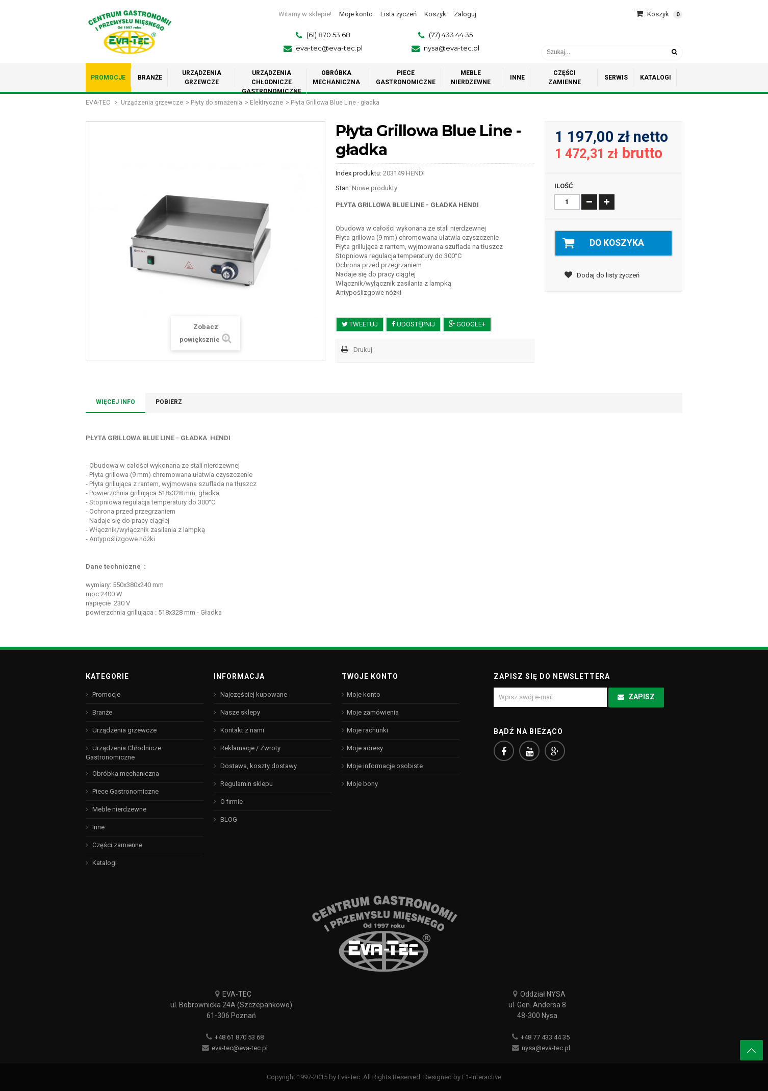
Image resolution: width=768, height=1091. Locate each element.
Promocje (105, 694)
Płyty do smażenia (216, 102)
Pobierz (169, 401)
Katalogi (104, 863)
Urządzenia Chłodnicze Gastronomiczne (123, 752)
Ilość (563, 186)
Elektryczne (266, 102)
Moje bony (362, 784)
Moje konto (363, 694)
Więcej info (115, 401)
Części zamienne (116, 845)
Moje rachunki (367, 730)
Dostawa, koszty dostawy (258, 766)
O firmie (231, 801)
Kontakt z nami (241, 730)
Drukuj (362, 349)
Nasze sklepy (239, 712)
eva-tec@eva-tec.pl (329, 48)
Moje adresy (365, 748)
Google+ (467, 324)
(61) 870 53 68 (328, 35)
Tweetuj (360, 324)
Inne (98, 827)
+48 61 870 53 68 (239, 1037)
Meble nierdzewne (118, 809)
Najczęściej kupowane (253, 694)
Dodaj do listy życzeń (607, 275)
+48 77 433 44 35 (545, 1037)
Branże (101, 712)
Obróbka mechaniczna (125, 773)
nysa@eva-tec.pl (451, 48)
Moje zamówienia (373, 712)
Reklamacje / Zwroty (249, 748)
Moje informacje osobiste (385, 766)
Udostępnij (413, 324)
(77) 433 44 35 (451, 35)
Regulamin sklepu (246, 784)
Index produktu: (358, 173)
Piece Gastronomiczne (125, 791)
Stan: (343, 188)
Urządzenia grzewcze (152, 102)
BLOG (228, 819)
